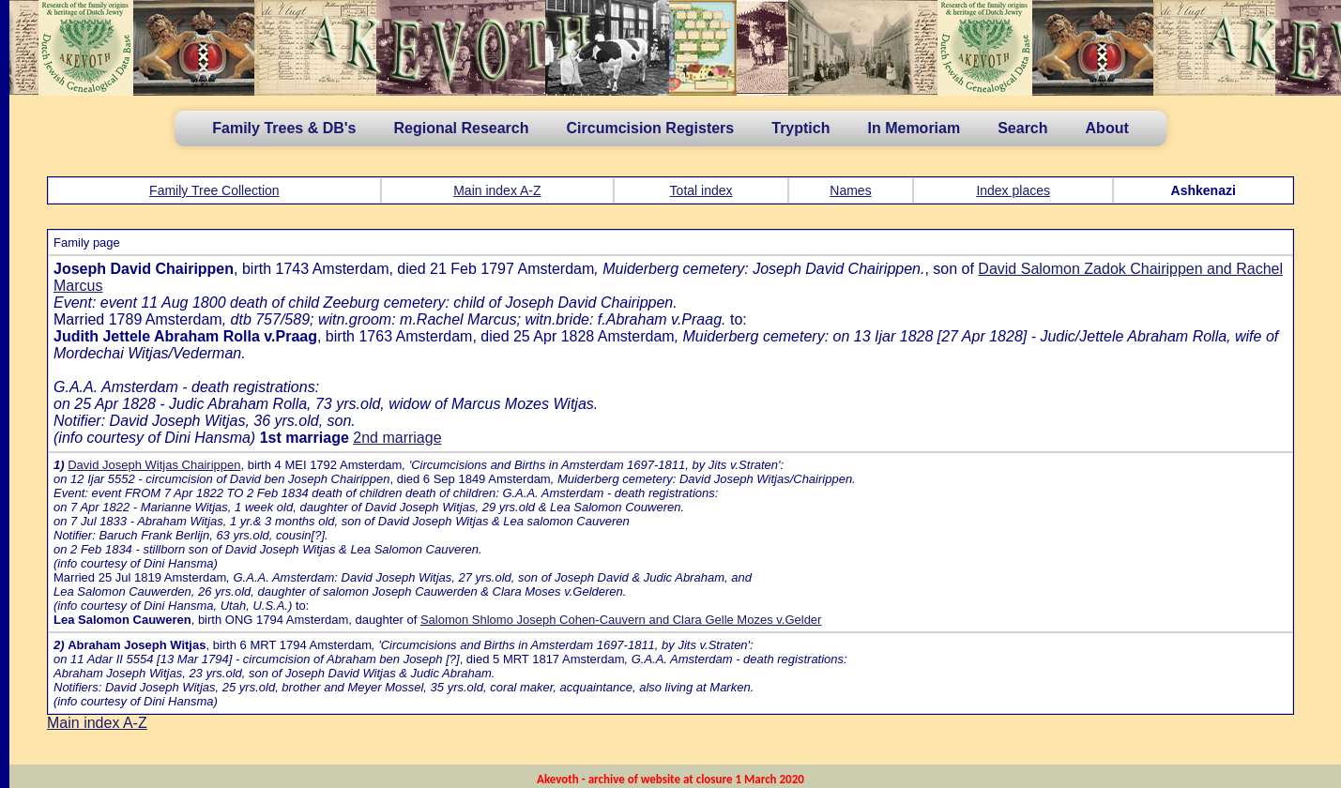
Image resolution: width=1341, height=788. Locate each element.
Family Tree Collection (214, 190)
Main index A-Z (497, 190)
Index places (1013, 190)
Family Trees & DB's (284, 128)
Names (850, 190)
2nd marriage (397, 438)
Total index (701, 190)
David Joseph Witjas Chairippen (154, 465)
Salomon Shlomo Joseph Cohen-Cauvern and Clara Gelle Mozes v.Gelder (621, 620)
